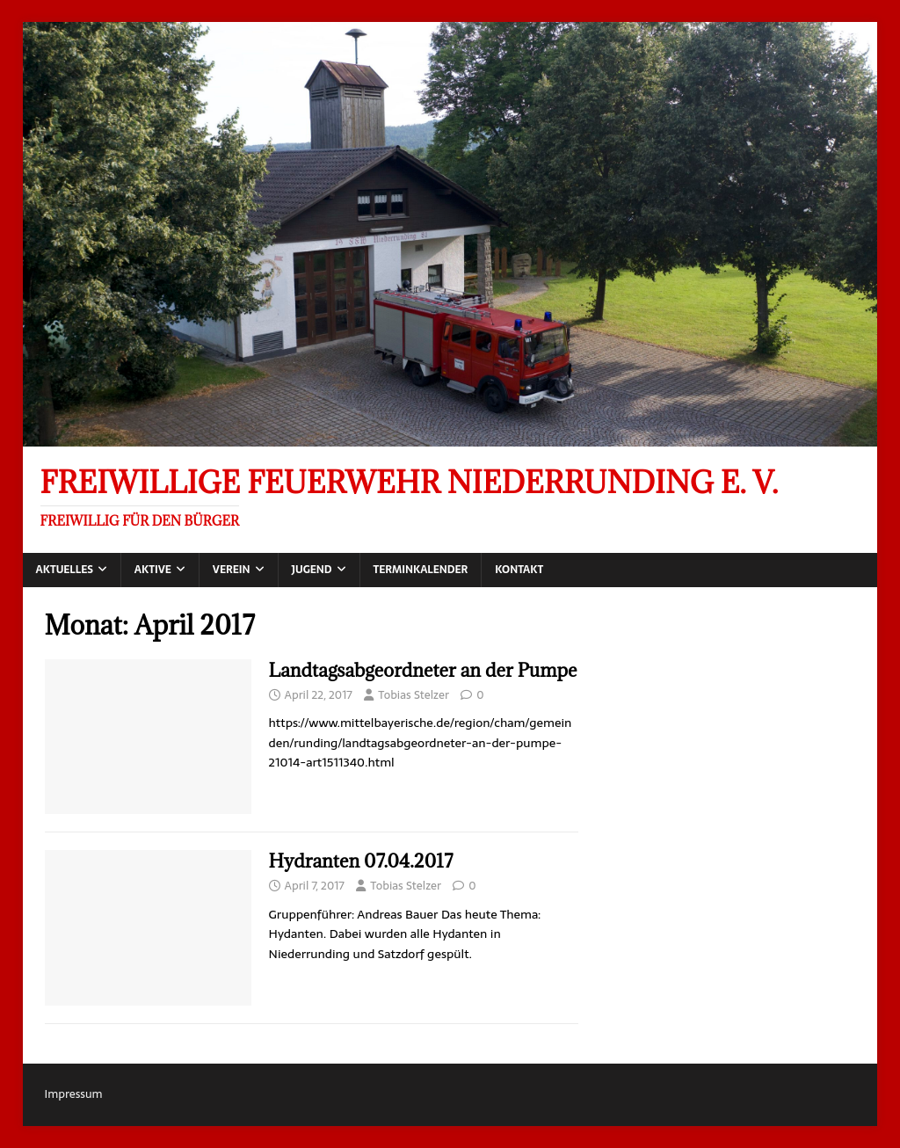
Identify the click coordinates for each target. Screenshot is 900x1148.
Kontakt (519, 569)
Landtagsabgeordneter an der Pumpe (423, 670)
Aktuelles (64, 569)
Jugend (312, 569)
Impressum (74, 1094)
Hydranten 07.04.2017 (361, 861)
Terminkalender (421, 569)
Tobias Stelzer (413, 695)
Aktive (152, 569)
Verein (231, 569)
